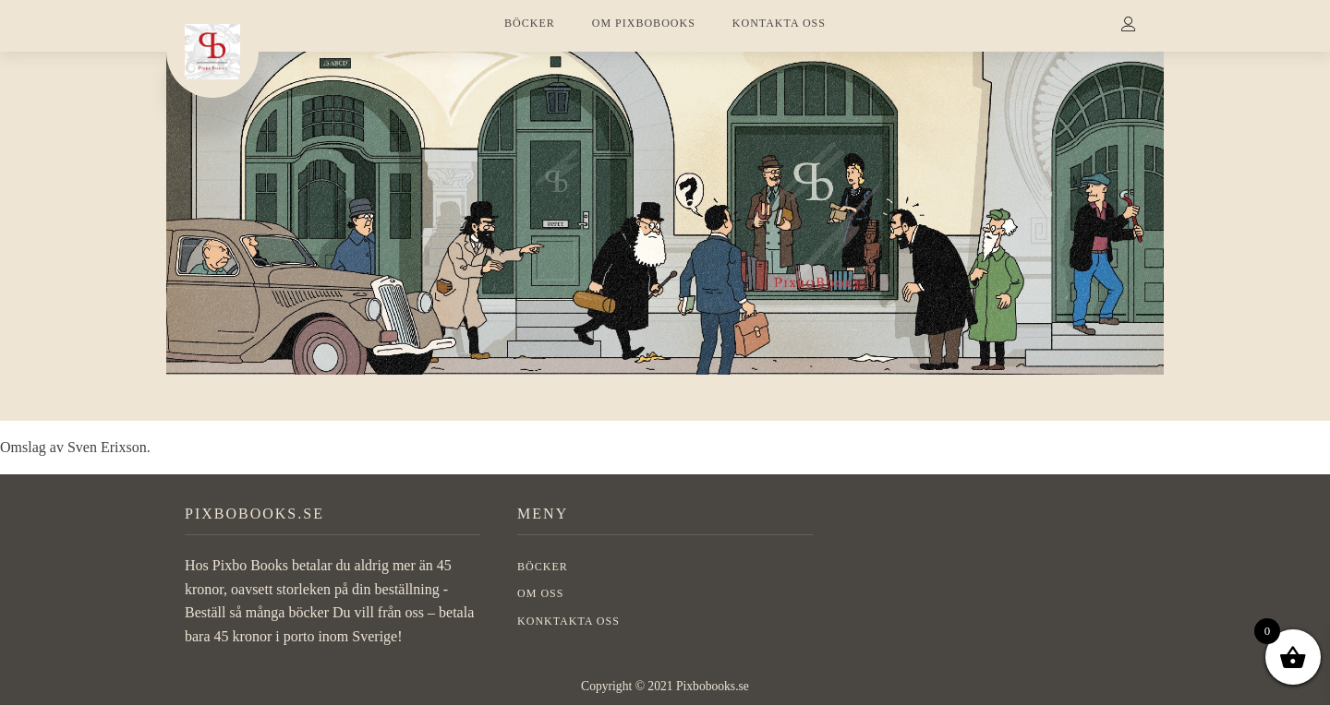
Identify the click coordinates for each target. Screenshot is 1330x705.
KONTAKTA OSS (779, 23)
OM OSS (540, 593)
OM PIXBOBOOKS (643, 23)
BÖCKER (529, 23)
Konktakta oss (568, 621)
